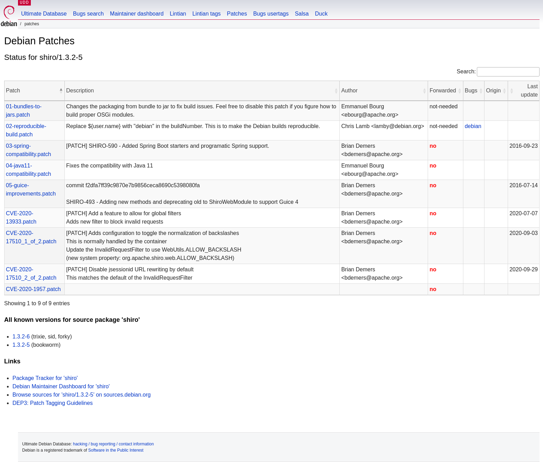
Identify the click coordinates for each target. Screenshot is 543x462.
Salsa (302, 14)
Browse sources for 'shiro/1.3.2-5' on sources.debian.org (81, 395)
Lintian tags (206, 14)
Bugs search (88, 14)
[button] (61, 90)
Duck (321, 14)
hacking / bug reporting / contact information (113, 444)
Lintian (178, 14)
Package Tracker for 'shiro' (45, 378)
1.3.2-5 (21, 345)
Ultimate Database (44, 14)
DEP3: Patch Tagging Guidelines (52, 403)
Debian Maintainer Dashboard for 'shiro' (61, 386)
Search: (466, 71)
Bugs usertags (270, 14)
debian (473, 126)
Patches (237, 14)
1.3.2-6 (21, 336)
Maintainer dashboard (137, 14)
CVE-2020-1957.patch (33, 289)
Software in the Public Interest (115, 450)
